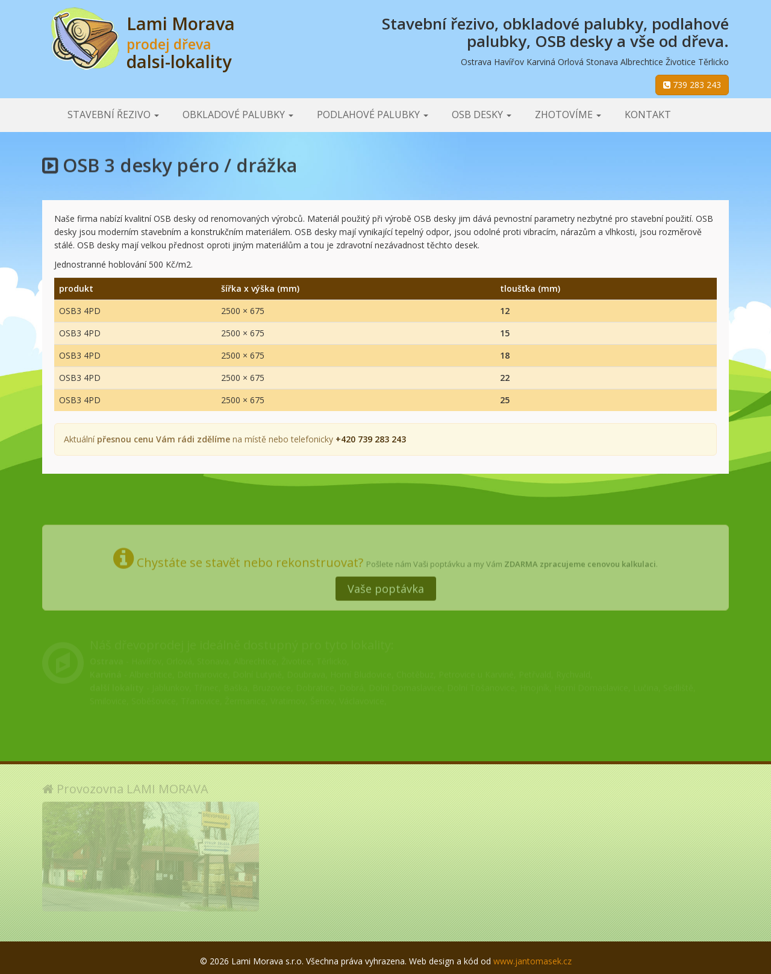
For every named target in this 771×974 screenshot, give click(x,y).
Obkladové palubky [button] (238, 114)
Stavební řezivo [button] (113, 114)
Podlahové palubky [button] (372, 114)
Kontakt (648, 114)
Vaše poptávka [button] (386, 583)
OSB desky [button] (481, 114)
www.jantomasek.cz (532, 961)
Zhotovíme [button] (568, 114)
